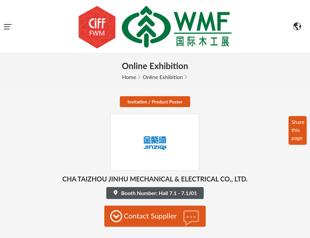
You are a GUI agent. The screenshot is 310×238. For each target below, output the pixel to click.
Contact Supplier (155, 165)
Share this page (298, 77)
